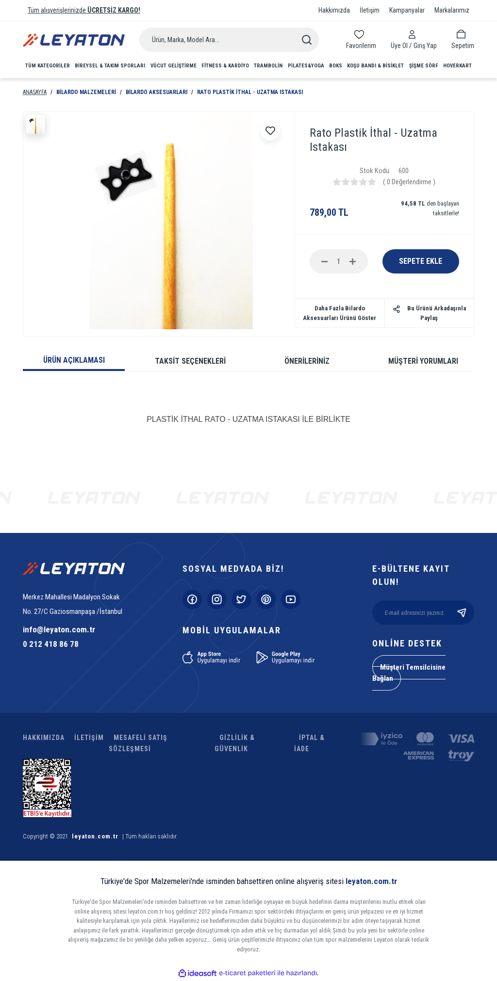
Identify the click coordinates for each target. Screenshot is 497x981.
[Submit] (462, 612)
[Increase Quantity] (353, 261)
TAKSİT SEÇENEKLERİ (190, 361)
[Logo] (74, 40)
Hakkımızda (334, 10)
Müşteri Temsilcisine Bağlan (409, 673)
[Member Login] (414, 34)
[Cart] (462, 39)
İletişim (370, 10)
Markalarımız (451, 10)
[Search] (229, 40)
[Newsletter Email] (423, 612)
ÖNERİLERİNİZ (307, 361)
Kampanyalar (407, 10)
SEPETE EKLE (420, 261)
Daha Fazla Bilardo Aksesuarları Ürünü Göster (339, 313)
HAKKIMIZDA (44, 737)
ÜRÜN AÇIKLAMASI (74, 360)
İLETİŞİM (89, 737)
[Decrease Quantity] (324, 261)
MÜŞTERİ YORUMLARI (423, 361)
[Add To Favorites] (270, 131)
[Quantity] (339, 261)
